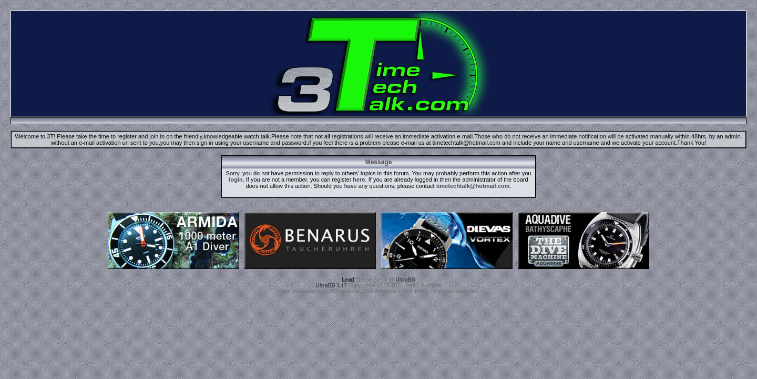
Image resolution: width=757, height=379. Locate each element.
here (359, 179)
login (235, 179)
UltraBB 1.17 (330, 285)
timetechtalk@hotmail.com (473, 186)
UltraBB (405, 280)
